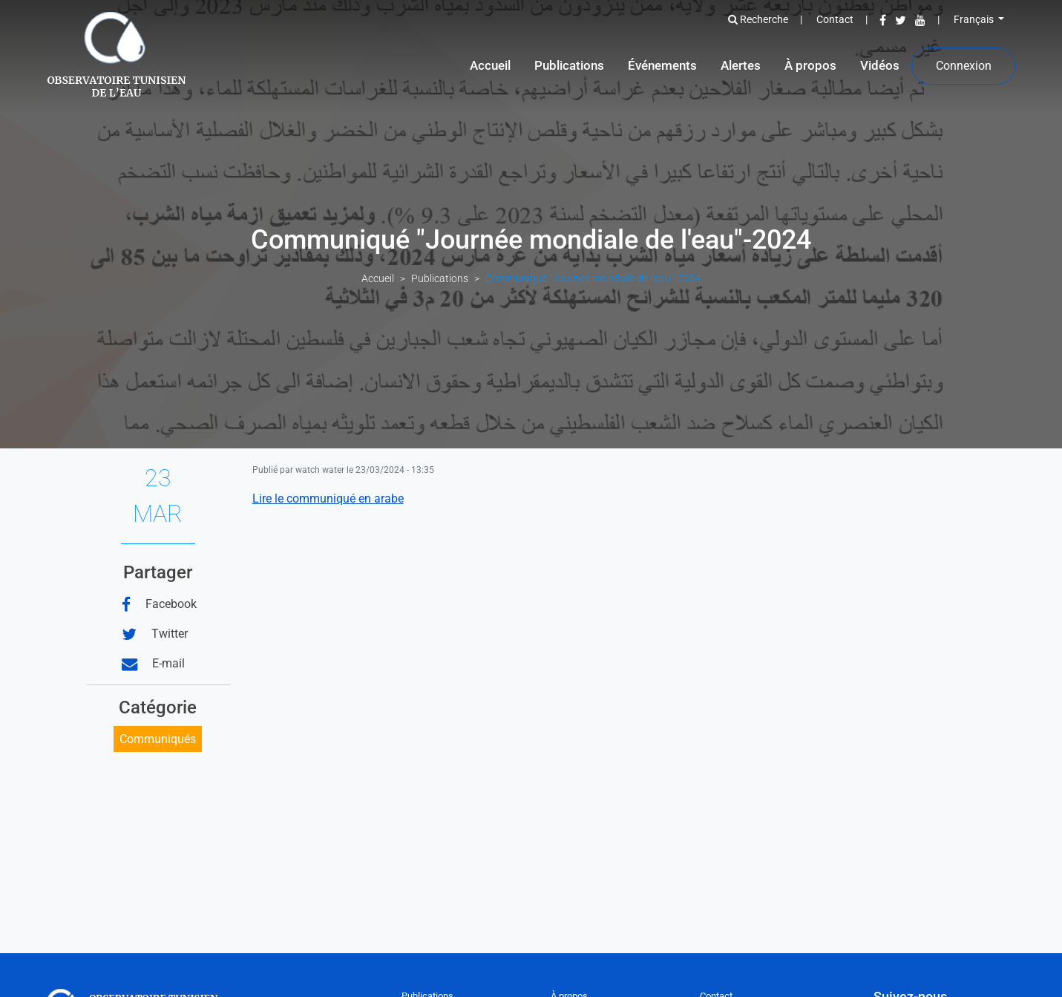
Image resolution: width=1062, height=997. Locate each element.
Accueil (490, 65)
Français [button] (975, 19)
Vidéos (879, 65)
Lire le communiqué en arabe (328, 498)
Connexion (963, 66)
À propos (810, 65)
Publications (569, 65)
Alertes (741, 65)
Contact (834, 19)
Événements (662, 65)
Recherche (758, 19)
